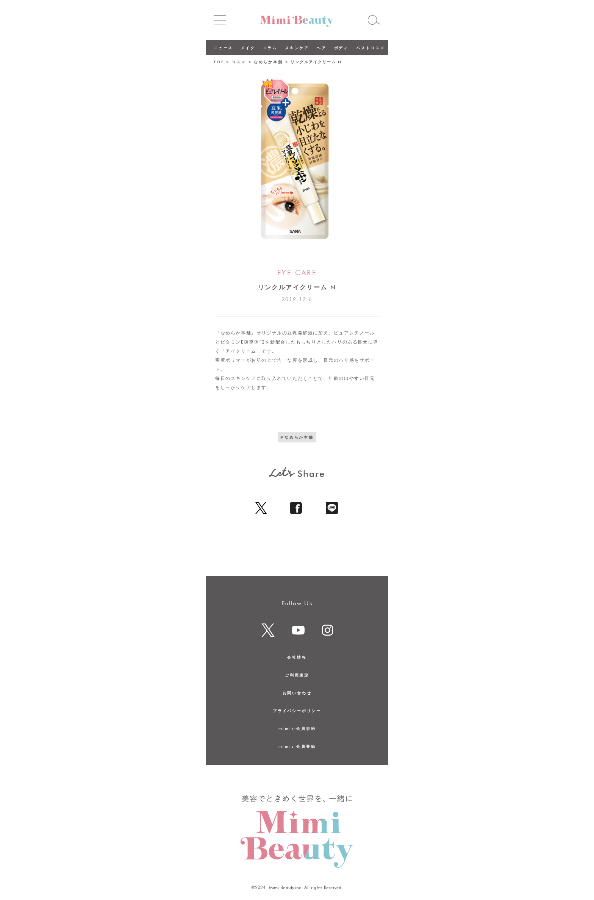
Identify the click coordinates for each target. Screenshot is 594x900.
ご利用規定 (297, 675)
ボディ (341, 47)
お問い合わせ (297, 693)
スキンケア (297, 47)
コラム (270, 47)
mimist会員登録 (297, 746)
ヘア (322, 47)
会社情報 (296, 657)
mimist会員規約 (297, 728)
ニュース (223, 47)
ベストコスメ (370, 47)
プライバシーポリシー (297, 710)
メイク (248, 47)
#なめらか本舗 (297, 437)
